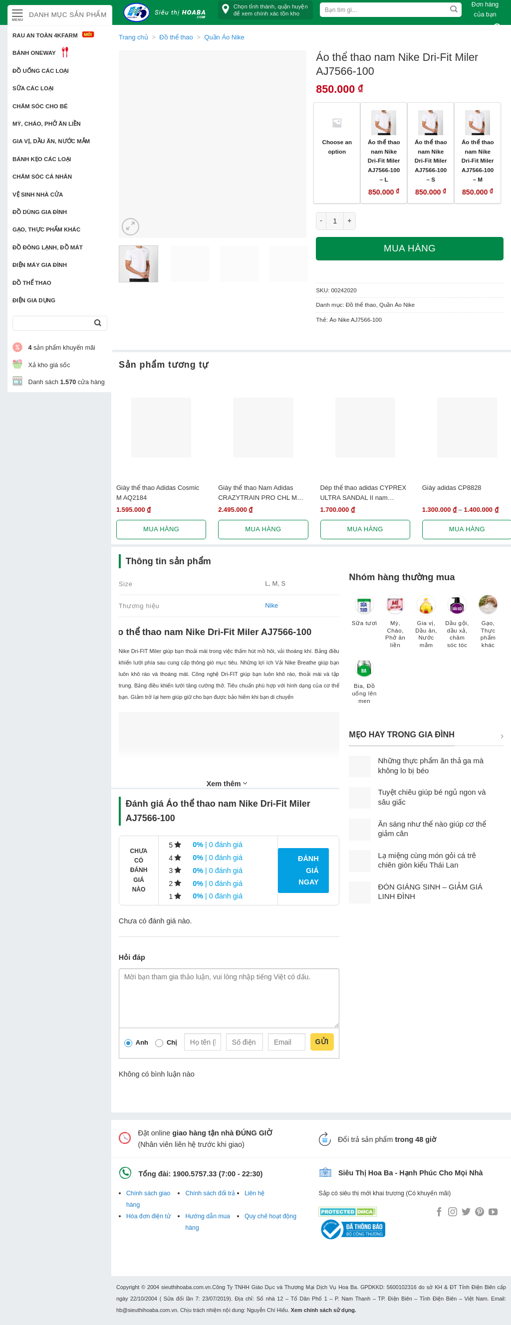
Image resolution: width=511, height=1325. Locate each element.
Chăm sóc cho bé (40, 106)
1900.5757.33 (195, 1174)
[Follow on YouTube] (493, 1213)
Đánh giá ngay (308, 870)
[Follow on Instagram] (452, 1213)
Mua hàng (410, 248)
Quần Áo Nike (397, 305)
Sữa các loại (32, 88)
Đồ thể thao (31, 283)
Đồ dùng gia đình (39, 212)
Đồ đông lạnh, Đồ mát (47, 247)
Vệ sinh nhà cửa (37, 195)
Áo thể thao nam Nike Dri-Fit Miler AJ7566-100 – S (431, 161)
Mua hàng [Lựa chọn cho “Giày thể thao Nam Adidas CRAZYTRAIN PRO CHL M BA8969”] (263, 529)
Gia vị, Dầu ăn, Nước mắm (51, 141)
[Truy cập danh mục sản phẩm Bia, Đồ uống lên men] (364, 686)
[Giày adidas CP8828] (467, 427)
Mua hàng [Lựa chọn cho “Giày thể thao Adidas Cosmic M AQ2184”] (161, 529)
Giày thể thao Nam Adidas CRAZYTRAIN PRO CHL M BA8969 (257, 493)
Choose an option (337, 147)
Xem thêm (227, 783)
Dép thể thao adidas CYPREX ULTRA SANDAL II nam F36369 (363, 493)
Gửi (322, 1042)
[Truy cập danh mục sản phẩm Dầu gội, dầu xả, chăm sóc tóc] (457, 626)
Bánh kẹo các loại (41, 159)
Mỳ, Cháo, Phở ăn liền (46, 124)
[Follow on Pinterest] (479, 1213)
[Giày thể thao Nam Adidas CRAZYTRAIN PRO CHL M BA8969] (263, 427)
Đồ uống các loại (40, 71)
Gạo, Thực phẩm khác (46, 229)
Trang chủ (133, 37)
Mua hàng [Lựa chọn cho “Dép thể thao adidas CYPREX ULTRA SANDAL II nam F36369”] (365, 529)
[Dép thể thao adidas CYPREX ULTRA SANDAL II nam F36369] (365, 427)
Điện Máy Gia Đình (39, 265)
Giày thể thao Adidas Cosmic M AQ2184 (157, 492)
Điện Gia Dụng (33, 300)
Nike (271, 605)
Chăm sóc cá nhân (42, 177)
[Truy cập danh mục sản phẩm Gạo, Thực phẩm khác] (488, 626)
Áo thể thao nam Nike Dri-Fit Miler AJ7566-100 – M (478, 161)
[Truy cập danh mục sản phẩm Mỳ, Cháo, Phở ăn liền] (395, 626)
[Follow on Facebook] (439, 1213)
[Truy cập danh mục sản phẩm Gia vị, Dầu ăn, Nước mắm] (426, 626)
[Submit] (97, 323)
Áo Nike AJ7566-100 (355, 320)
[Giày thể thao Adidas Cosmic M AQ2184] (161, 427)
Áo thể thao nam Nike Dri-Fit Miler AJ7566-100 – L (384, 161)
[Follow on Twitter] (466, 1213)
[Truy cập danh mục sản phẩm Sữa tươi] (364, 615)
